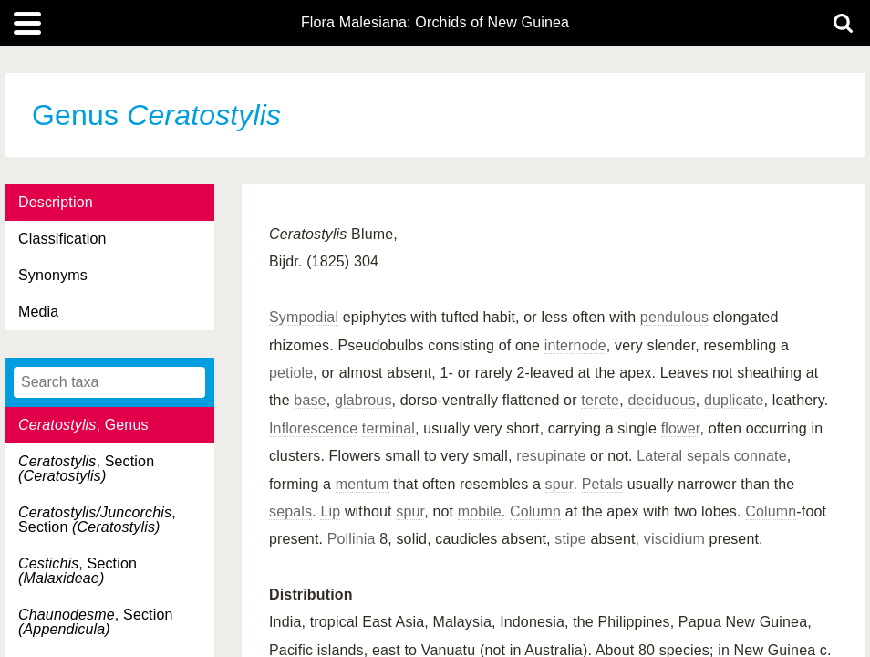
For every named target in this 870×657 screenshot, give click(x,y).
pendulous (674, 317)
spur (559, 484)
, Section (86, 469)
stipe (570, 539)
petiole (291, 373)
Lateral (659, 456)
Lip (330, 511)
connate (760, 456)
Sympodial (303, 317)
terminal (388, 428)
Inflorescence (313, 428)
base (310, 400)
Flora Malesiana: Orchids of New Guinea (435, 23)
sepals (708, 456)
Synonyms (53, 275)
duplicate (734, 400)
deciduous (661, 400)
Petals (602, 484)
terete (600, 400)
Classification (62, 238)
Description (55, 202)
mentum (362, 484)
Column (535, 511)
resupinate (550, 456)
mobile (480, 511)
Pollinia (351, 539)
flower (680, 428)
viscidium (674, 539)
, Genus (83, 425)
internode (575, 345)
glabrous (363, 400)
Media (38, 311)
